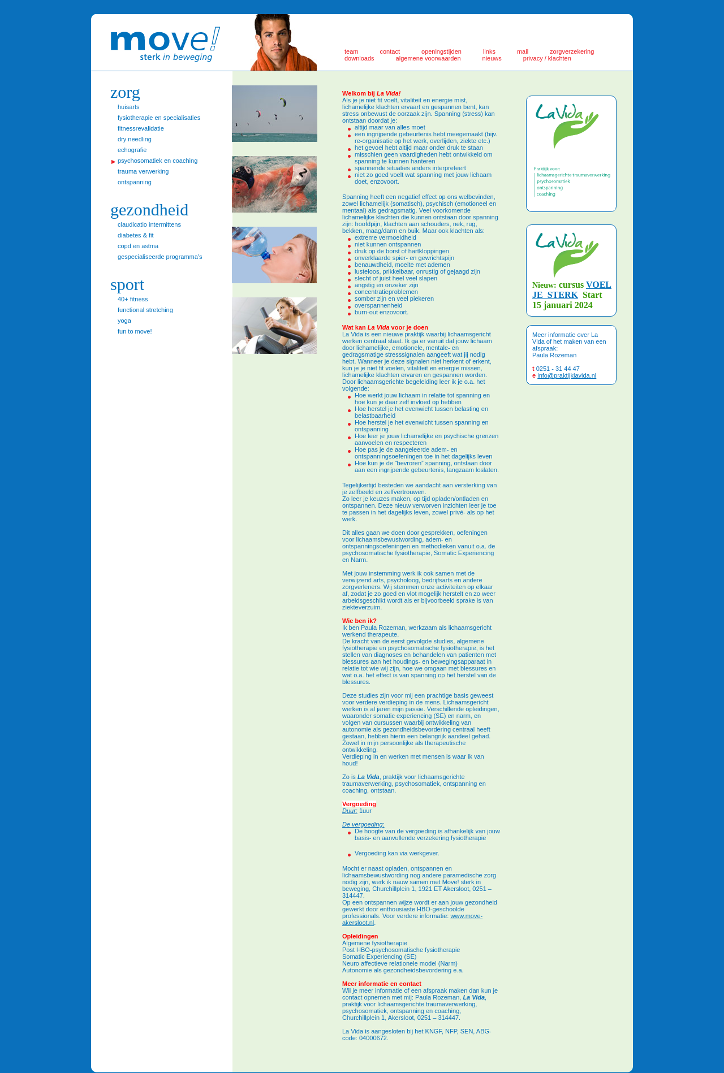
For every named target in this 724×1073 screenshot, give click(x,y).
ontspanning (135, 182)
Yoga (124, 320)
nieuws (492, 58)
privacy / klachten (547, 58)
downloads (359, 58)
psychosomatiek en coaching (157, 160)
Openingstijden (441, 51)
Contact (389, 51)
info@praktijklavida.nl (566, 375)
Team (351, 51)
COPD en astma (138, 246)
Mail (522, 51)
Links (489, 51)
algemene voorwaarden (428, 58)
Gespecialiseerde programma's (160, 256)
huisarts (129, 106)
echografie (132, 149)
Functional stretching (145, 309)
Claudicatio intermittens (149, 224)
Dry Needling (135, 139)
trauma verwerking (143, 171)
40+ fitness (133, 299)
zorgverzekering (572, 51)
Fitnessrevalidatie (141, 128)
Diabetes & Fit (136, 235)
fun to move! (135, 331)
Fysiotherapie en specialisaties (159, 117)
